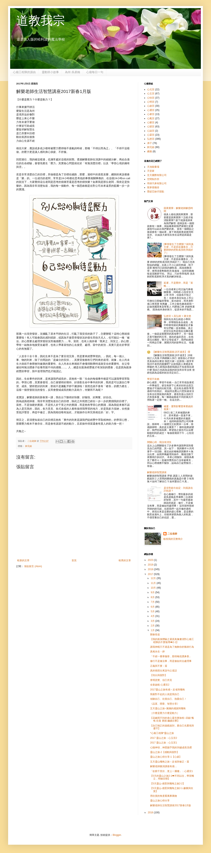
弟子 (149, 143)
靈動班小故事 (50, 72)
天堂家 (150, 170)
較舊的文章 (125, 560)
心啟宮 (150, 105)
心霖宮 (150, 134)
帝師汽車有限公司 (157, 183)
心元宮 (150, 89)
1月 (153, 630)
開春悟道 (155, 634)
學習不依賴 (153, 379)
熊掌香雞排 (153, 187)
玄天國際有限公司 (157, 175)
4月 (153, 616)
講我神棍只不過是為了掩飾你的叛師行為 (172, 646)
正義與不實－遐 (158, 666)
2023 (151, 560)
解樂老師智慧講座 (157, 472)
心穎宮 (150, 126)
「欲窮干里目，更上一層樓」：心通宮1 (171, 771)
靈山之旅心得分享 (160, 800)
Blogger (117, 835)
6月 (153, 606)
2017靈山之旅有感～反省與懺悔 (167, 689)
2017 (151, 574)
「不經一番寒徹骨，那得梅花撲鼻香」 (171, 656)
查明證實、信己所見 (161, 680)
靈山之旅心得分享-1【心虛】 (166, 756)
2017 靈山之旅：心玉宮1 (163, 742)
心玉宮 (150, 93)
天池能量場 (153, 166)
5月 (153, 611)
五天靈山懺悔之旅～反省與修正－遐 (169, 761)
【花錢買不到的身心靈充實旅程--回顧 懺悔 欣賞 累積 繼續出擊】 (172, 719)
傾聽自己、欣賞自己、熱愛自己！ (168, 699)
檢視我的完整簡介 (173, 539)
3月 (153, 621)
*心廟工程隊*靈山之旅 (162, 733)
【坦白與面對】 (158, 675)
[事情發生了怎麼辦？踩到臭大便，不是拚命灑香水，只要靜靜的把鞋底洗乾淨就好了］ (179, 248)
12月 (154, 578)
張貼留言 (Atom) (33, 566)
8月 (153, 597)
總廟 (149, 151)
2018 (151, 569)
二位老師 (172, 533)
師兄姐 (28, 446)
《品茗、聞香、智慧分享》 (164, 703)
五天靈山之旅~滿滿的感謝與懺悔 (168, 708)
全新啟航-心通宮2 (159, 684)
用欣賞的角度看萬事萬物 (163, 795)
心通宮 (150, 110)
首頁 (74, 560)
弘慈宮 (150, 138)
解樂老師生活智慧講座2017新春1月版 (170, 805)
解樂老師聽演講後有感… (163, 766)
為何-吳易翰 (72, 72)
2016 (151, 812)
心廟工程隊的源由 (24, 72)
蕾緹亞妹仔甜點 (155, 191)
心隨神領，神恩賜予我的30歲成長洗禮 (171, 747)
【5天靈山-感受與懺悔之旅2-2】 (167, 783)
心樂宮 (150, 122)
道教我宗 (40, 20)
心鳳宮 (150, 118)
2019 (151, 564)
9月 (153, 592)
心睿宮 (150, 114)
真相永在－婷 (157, 651)
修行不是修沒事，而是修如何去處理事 (171, 661)
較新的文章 (23, 560)
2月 (153, 625)
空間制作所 (153, 179)
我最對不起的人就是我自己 (164, 694)
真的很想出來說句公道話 (163, 670)
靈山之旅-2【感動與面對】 (164, 752)
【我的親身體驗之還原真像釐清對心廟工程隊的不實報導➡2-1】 (172, 640)
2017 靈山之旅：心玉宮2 (163, 738)
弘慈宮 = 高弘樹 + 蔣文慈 (177, 316)
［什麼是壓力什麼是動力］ (164, 713)
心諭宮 (150, 130)
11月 (154, 583)
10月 (154, 587)
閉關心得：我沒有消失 (159, 442)
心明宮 (150, 101)
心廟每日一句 (94, 72)
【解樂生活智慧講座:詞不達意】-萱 (171, 351)
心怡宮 (150, 97)
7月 (153, 602)
